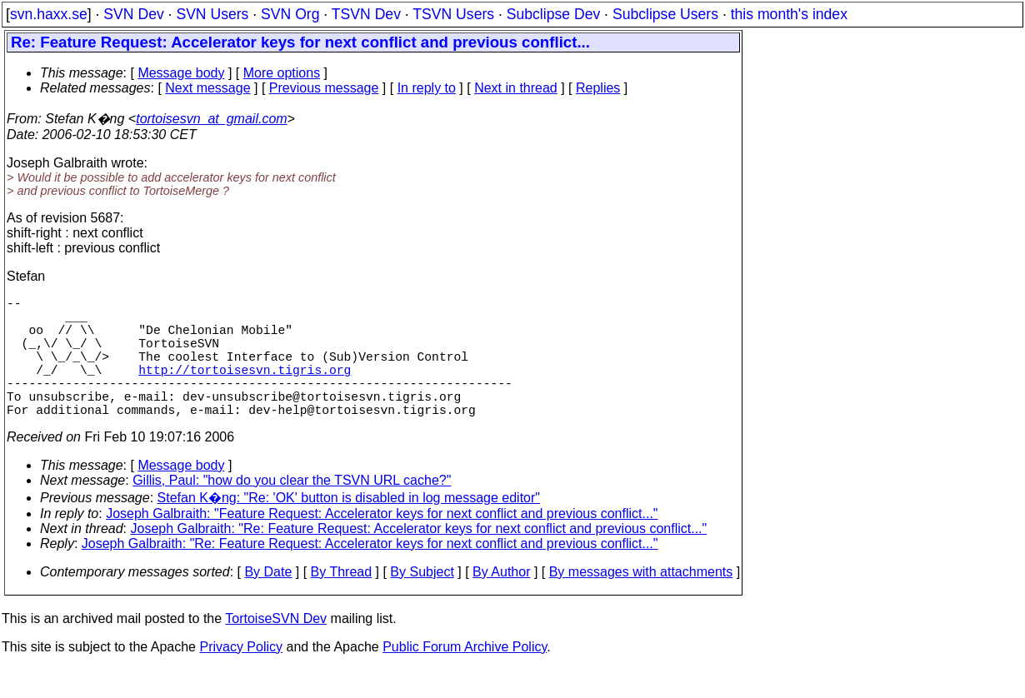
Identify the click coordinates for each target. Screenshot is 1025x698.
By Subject (421, 602)
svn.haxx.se (49, 14)
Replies (598, 88)
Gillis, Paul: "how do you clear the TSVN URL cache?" (291, 510)
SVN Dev (133, 14)
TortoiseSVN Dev (276, 648)
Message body (181, 73)
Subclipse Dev (553, 14)
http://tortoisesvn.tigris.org (244, 389)
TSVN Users (453, 14)
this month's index (789, 14)
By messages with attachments (641, 602)
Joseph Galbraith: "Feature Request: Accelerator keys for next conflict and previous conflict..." (382, 543)
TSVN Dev (366, 14)
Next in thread (516, 88)
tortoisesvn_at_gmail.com (211, 119)
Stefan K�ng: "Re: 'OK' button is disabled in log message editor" (349, 528)
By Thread (341, 602)
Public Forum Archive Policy (464, 677)
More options (282, 73)
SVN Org (290, 14)
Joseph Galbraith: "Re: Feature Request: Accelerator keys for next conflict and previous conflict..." (419, 558)
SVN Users (212, 14)
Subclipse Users (665, 14)
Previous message (324, 88)
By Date (268, 602)
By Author (501, 602)
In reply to (427, 88)
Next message (207, 88)
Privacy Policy (240, 677)
